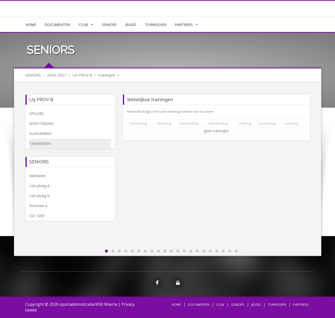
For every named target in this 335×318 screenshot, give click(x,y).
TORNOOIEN (155, 24)
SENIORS (109, 24)
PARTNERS (184, 24)
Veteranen (37, 175)
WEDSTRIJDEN (41, 123)
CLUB (83, 24)
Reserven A (38, 205)
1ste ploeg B (39, 195)
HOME (30, 24)
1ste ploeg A (39, 185)
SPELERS (36, 113)
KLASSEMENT (40, 133)
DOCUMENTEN (57, 24)
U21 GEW (36, 215)
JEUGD (130, 24)
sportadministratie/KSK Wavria (88, 304)
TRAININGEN (40, 143)
